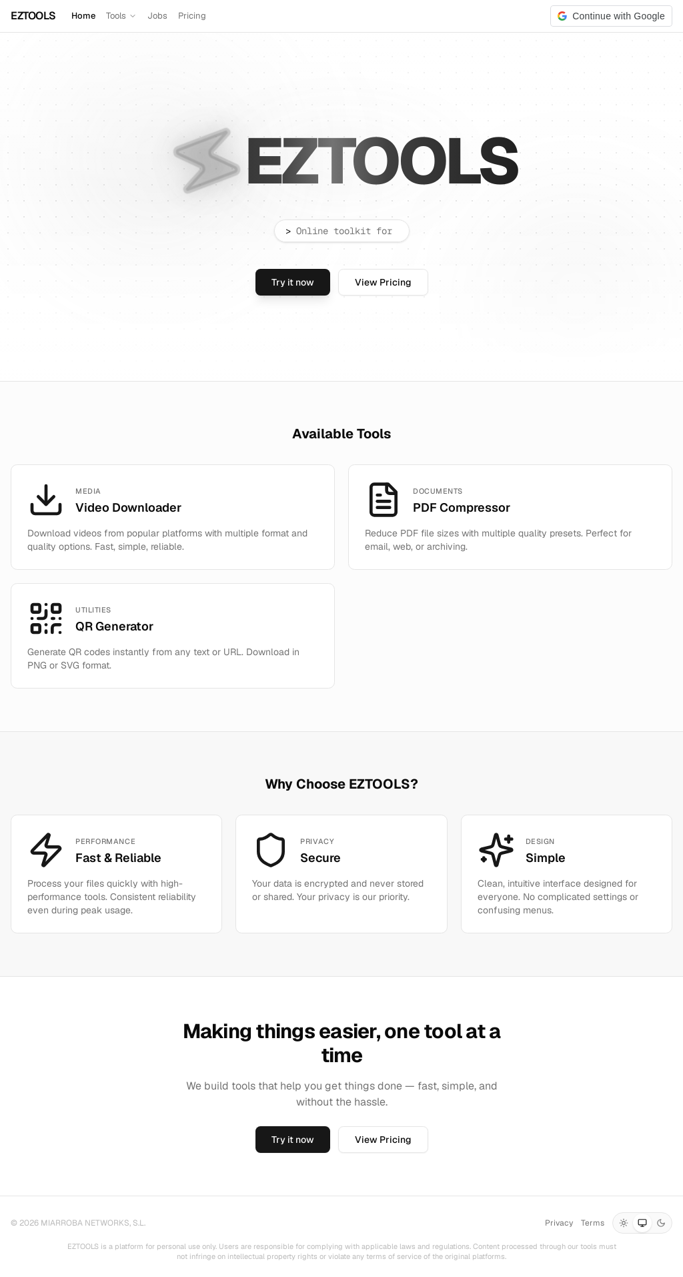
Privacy (559, 1223)
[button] (611, 16)
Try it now (292, 282)
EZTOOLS (33, 16)
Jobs (157, 15)
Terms (592, 1223)
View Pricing (383, 282)
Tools (121, 15)
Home (83, 15)
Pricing (192, 15)
